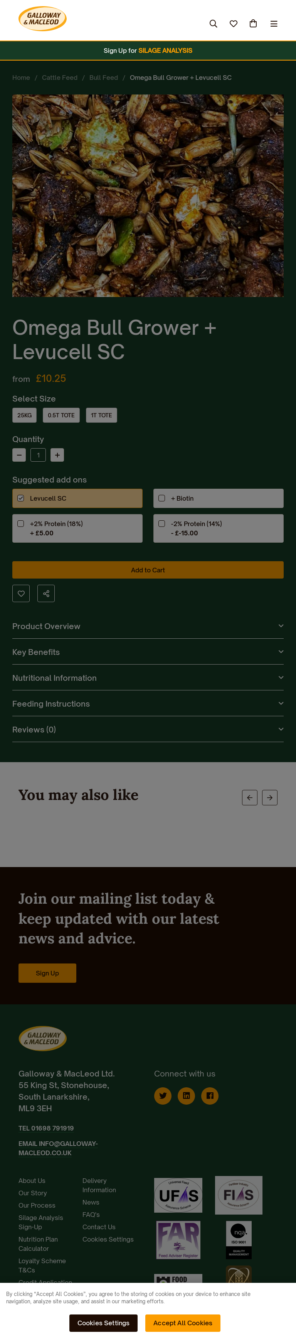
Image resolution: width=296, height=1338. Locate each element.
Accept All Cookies (182, 1323)
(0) (254, 23)
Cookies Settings (103, 1323)
